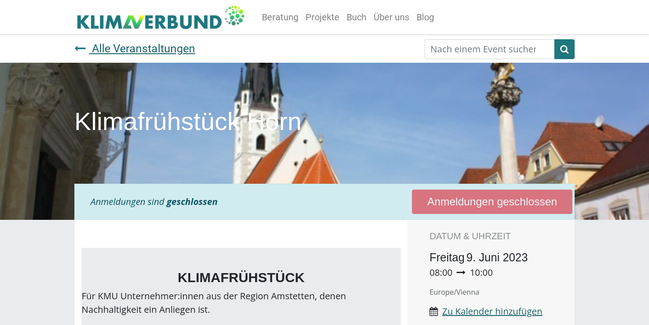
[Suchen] (564, 49)
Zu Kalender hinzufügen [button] (492, 311)
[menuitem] (280, 17)
